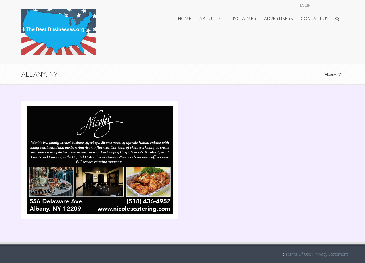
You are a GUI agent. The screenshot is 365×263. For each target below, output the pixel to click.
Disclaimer (242, 18)
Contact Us (314, 18)
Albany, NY (333, 74)
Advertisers (278, 18)
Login (305, 5)
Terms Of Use (298, 254)
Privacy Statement (331, 254)
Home (184, 18)
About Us (210, 18)
